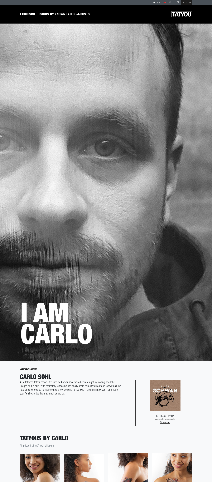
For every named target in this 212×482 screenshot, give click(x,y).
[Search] (170, 2)
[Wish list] (177, 2)
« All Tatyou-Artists (28, 369)
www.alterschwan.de (165, 419)
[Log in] (157, 2)
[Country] (164, 2)
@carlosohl (165, 422)
